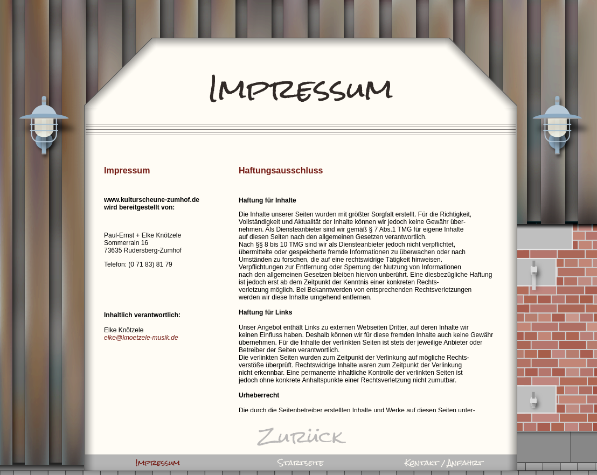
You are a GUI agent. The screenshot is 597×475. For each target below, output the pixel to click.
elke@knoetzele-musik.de (141, 337)
